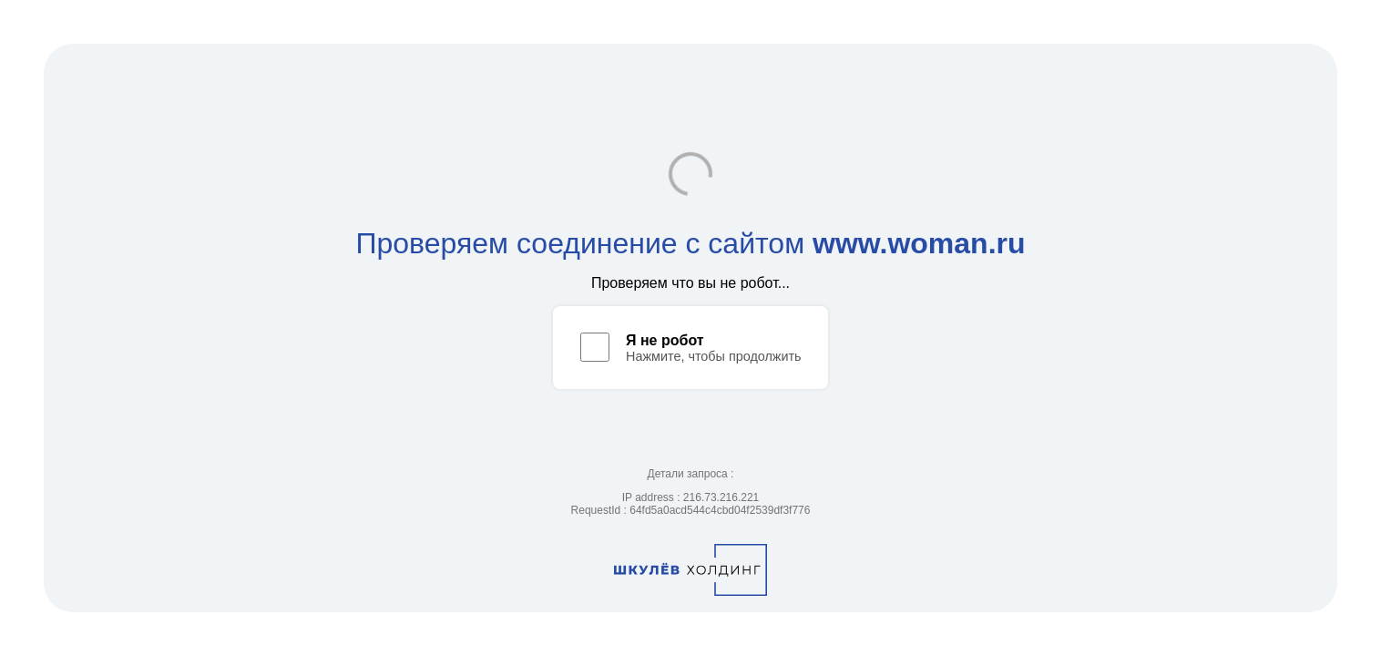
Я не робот (665, 340)
